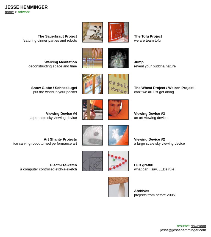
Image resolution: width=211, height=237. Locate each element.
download (198, 226)
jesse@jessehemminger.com (183, 230)
